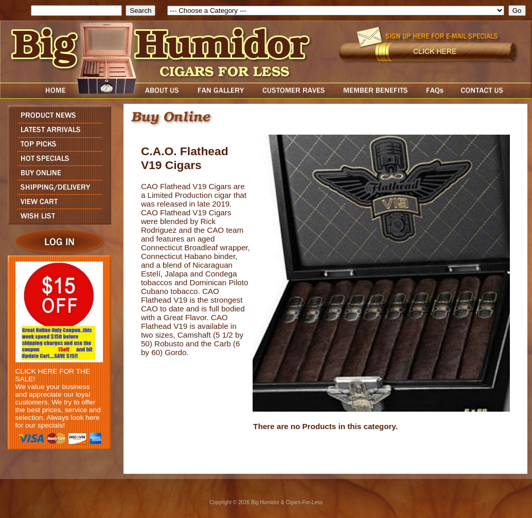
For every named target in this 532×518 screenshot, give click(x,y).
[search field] (76, 10)
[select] (335, 10)
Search (18, 10)
